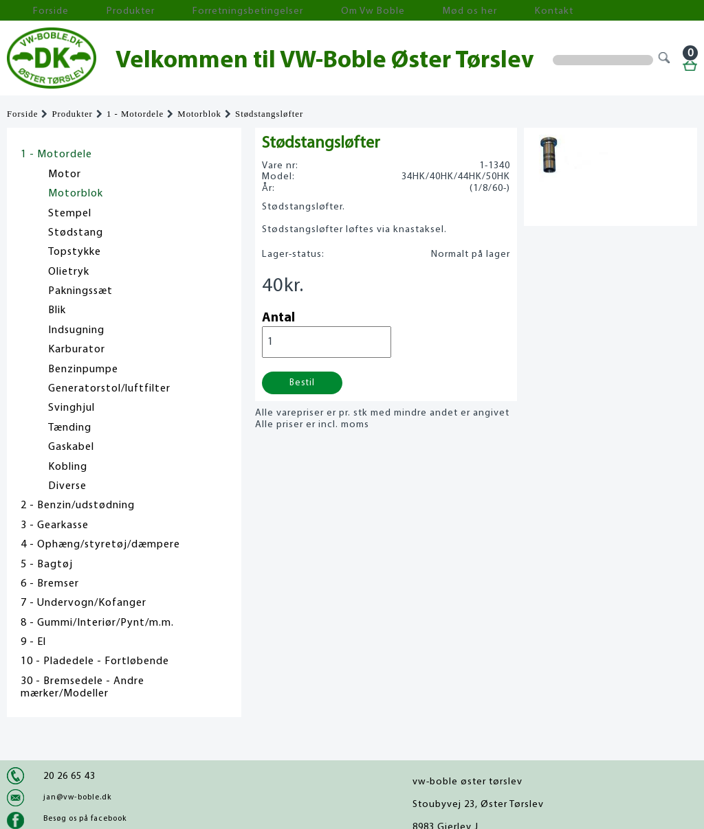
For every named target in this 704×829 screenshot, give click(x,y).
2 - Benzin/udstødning (78, 505)
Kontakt (429, 10)
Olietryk (68, 271)
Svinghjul (71, 407)
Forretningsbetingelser (188, 10)
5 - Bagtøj (47, 564)
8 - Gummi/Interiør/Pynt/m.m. (97, 622)
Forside (34, 10)
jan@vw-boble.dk (77, 797)
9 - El (33, 642)
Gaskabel (71, 447)
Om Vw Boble (289, 10)
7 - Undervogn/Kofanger (83, 603)
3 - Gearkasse (55, 525)
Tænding (69, 427)
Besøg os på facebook (84, 819)
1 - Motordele (135, 114)
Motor (64, 174)
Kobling (67, 467)
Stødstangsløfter (269, 114)
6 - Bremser (50, 583)
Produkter (95, 10)
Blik (57, 310)
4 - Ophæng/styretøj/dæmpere (100, 544)
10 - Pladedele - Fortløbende (95, 661)
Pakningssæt (80, 291)
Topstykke (74, 252)
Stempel (69, 213)
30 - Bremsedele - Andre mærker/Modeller (82, 687)
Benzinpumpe (83, 369)
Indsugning (76, 330)
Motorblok (199, 114)
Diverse (67, 486)
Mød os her (365, 10)
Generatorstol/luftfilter (109, 388)
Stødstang (75, 232)
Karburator (76, 349)
